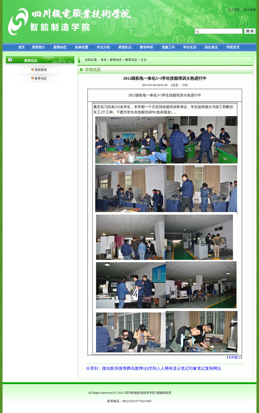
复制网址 (213, 368)
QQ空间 (150, 368)
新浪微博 (118, 368)
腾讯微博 (134, 368)
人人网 (163, 368)
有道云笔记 (179, 368)
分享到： (94, 368)
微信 (106, 368)
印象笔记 (197, 368)
